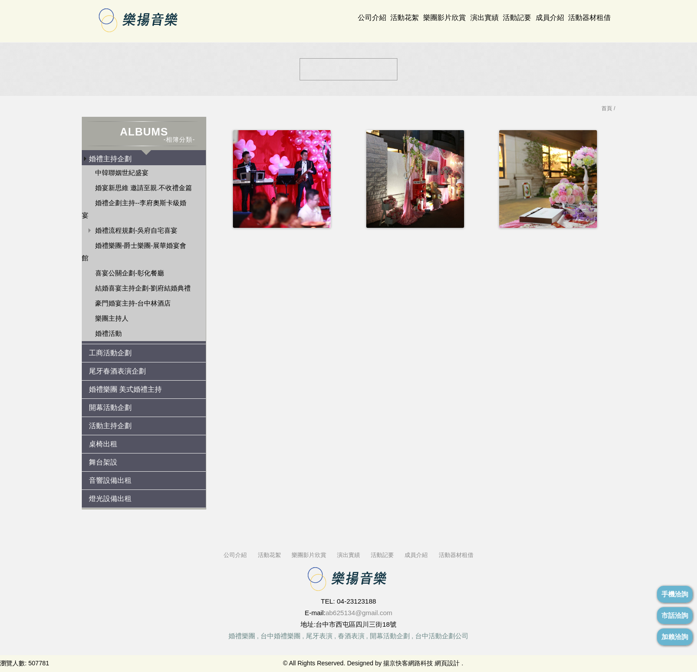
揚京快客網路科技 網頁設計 (421, 663)
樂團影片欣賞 (444, 17)
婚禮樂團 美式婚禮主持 (125, 389)
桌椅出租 (103, 444)
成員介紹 (550, 17)
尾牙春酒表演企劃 (117, 371)
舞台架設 (103, 462)
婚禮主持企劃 (110, 159)
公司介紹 (372, 17)
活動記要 (517, 17)
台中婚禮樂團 (280, 636)
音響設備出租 (110, 480)
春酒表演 (351, 636)
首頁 (606, 108)
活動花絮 (404, 17)
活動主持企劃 (110, 425)
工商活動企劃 (110, 353)
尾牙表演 (319, 636)
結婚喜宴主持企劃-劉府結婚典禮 (143, 288)
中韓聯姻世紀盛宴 (121, 172)
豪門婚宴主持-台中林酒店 (133, 303)
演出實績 (484, 17)
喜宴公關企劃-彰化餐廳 (129, 273)
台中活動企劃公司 (442, 636)
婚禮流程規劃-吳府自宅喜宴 (136, 230)
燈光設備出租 (110, 498)
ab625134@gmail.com (358, 612)
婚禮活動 (108, 333)
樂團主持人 (111, 318)
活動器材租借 (589, 17)
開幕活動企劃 (110, 407)
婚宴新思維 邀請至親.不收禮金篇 (143, 187)
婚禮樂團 (241, 636)
